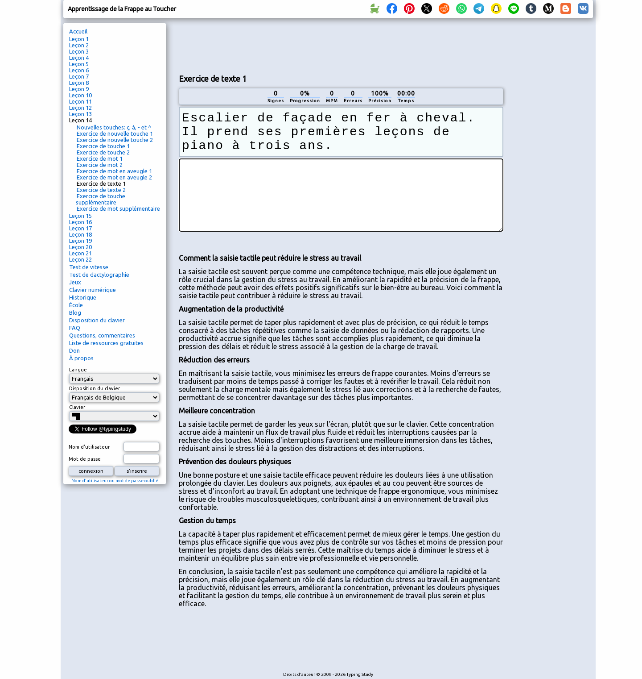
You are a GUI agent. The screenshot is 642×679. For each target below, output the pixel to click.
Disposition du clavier (97, 320)
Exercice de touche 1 (103, 146)
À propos (81, 358)
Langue (78, 369)
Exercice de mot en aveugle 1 (114, 171)
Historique (82, 297)
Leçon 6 (79, 70)
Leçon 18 (80, 234)
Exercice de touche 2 (103, 152)
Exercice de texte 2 (101, 190)
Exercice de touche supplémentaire (100, 199)
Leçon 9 (79, 89)
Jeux (75, 282)
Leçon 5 (79, 64)
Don (74, 350)
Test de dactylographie (99, 274)
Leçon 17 (80, 228)
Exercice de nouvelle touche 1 (115, 133)
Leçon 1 (79, 39)
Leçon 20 (80, 247)
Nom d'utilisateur (89, 447)
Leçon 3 (79, 51)
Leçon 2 (79, 45)
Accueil (78, 31)
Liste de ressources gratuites (106, 343)
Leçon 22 (80, 259)
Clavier (77, 407)
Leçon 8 (79, 82)
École (76, 305)
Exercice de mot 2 (100, 165)
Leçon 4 (79, 57)
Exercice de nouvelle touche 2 (115, 140)
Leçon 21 (80, 253)
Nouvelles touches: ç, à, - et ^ (114, 127)
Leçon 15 (80, 215)
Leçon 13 (80, 114)
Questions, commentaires (102, 335)
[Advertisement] (341, 45)
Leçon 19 (80, 240)
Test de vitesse (88, 267)
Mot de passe (85, 459)
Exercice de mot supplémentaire (118, 208)
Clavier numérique (92, 290)
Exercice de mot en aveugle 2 (114, 177)
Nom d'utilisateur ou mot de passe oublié (114, 480)
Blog (75, 312)
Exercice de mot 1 (100, 158)
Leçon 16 (80, 222)
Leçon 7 (79, 76)
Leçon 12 (80, 107)
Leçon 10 (80, 95)
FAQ (74, 328)
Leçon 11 (80, 101)
